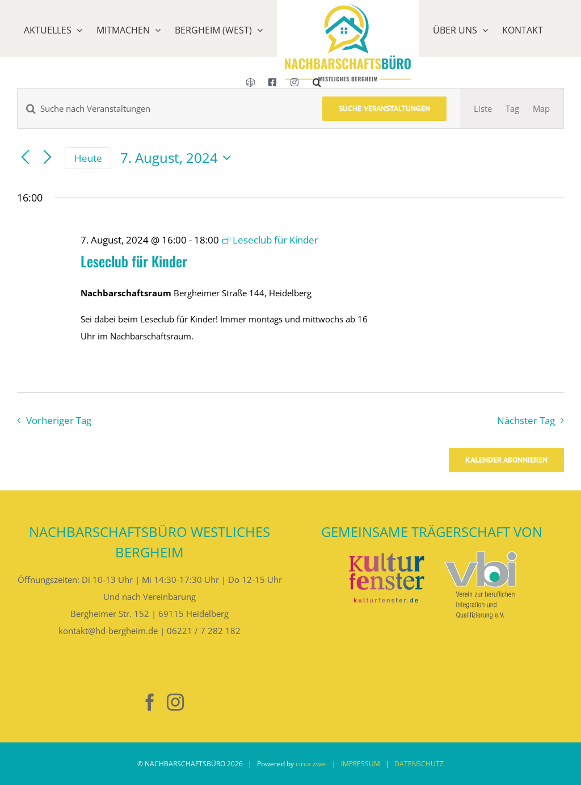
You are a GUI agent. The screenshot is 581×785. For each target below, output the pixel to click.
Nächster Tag (526, 420)
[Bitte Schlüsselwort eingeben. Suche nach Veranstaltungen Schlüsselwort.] (163, 108)
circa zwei (311, 764)
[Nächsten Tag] (47, 158)
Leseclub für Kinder (134, 260)
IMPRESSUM (360, 764)
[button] (317, 96)
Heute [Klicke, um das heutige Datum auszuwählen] (88, 158)
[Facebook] (149, 702)
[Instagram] (175, 702)
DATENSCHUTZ (419, 764)
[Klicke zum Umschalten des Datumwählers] (178, 157)
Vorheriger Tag (58, 420)
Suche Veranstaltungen (384, 108)
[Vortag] (25, 158)
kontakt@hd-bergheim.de (108, 630)
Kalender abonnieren (506, 460)
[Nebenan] (124, 702)
